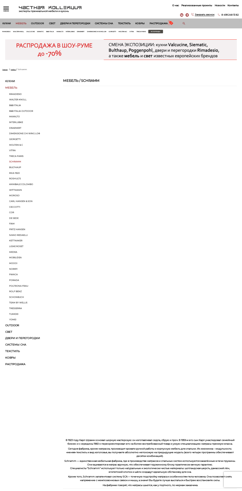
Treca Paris (181, 32)
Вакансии (126, 461)
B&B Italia (63, 32)
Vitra (169, 32)
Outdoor (37, 23)
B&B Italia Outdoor (21, 112)
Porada (14, 281)
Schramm (15, 163)
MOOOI (13, 264)
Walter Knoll (23, 32)
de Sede (13, 219)
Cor (11, 214)
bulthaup (15, 169)
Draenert (102, 32)
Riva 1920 (14, 174)
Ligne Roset (16, 248)
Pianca (13, 276)
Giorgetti (145, 32)
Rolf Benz (15, 293)
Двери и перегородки (75, 23)
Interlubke (88, 32)
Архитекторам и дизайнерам (135, 456)
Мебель (21, 23)
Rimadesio (7, 32)
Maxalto (75, 32)
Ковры (140, 23)
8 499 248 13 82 (228, 14)
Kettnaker (15, 242)
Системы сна (104, 23)
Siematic (51, 32)
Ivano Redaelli (18, 236)
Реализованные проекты (194, 5)
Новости (218, 5)
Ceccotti (14, 208)
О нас (173, 5)
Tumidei (13, 315)
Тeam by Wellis (18, 304)
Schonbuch (16, 298)
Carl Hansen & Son (21, 202)
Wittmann (15, 191)
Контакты (231, 5)
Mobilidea (15, 259)
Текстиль (124, 23)
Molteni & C (158, 32)
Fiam (12, 225)
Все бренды (199, 32)
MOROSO (14, 197)
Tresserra (15, 310)
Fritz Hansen (17, 231)
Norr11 (13, 270)
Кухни (6, 23)
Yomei (12, 321)
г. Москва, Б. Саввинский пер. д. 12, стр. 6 (214, 439)
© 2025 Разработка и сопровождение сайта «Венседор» (121, 488)
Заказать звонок (203, 14)
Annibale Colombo (21, 186)
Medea (13, 253)
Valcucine (38, 32)
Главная (6, 71)
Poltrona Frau (18, 287)
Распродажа (159, 23)
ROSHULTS (15, 180)
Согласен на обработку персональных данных (30, 409)
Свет (52, 23)
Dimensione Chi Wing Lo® (123, 32)
